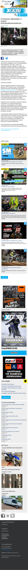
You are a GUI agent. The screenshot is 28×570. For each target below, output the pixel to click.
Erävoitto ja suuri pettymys (8, 186)
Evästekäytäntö (4, 538)
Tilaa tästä (14, 353)
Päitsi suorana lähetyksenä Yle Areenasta (10, 431)
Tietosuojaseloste (5, 535)
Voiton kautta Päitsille (6, 439)
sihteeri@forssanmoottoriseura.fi (8, 90)
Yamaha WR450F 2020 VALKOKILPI (12, 448)
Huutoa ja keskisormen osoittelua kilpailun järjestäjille (12, 404)
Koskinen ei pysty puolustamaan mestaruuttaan (11, 408)
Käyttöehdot (4, 537)
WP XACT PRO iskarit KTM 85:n (11, 469)
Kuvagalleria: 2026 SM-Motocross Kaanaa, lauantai (13, 393)
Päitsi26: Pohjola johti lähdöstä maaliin (9, 416)
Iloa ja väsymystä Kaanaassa (8, 391)
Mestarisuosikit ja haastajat (7, 412)
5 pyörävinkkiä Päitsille (6, 435)
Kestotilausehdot (5, 534)
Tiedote (5, 26)
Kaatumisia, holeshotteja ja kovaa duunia (11, 386)
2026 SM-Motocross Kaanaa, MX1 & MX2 (11, 161)
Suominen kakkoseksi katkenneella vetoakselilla (11, 423)
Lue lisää (3, 164)
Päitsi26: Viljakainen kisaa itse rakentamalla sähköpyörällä (14, 420)
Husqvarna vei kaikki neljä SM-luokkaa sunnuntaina (11, 268)
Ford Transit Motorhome (8, 491)
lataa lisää (4, 277)
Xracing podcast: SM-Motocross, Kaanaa (11, 240)
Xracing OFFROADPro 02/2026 (9, 348)
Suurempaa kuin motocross (8, 213)
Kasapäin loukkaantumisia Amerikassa (9, 427)
